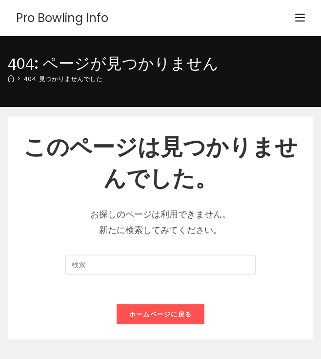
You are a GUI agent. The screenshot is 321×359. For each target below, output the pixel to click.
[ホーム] (11, 79)
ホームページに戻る (160, 314)
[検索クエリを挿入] (160, 265)
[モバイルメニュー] (300, 18)
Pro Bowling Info (62, 18)
